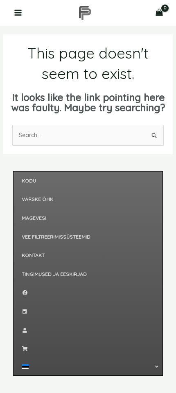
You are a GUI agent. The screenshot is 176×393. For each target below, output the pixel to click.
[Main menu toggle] (18, 13)
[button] (88, 366)
